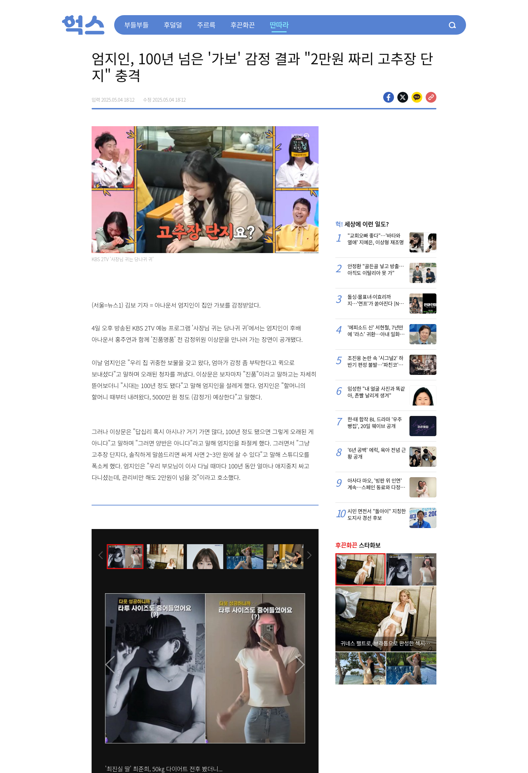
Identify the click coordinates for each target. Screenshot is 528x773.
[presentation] (100, 556)
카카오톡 (416, 97)
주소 (431, 97)
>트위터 (402, 97)
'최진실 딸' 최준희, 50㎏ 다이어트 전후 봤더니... (164, 768)
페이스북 (388, 97)
